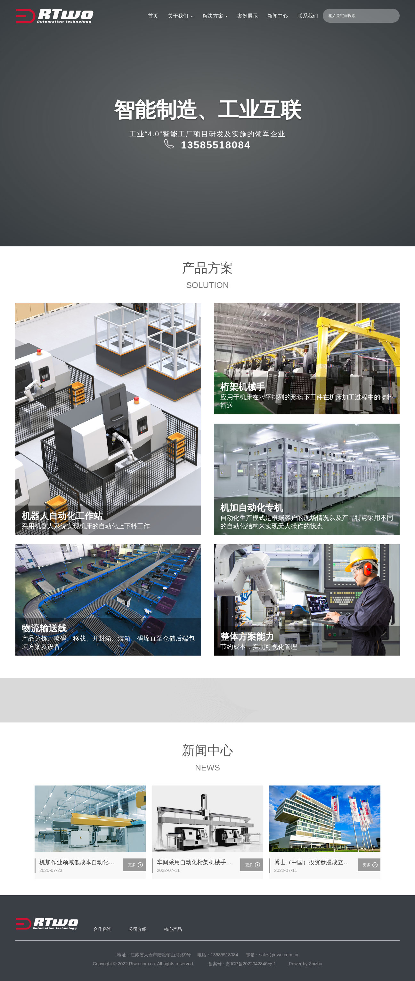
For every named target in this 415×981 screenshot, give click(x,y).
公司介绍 (138, 929)
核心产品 (173, 929)
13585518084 (224, 954)
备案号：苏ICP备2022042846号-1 (242, 963)
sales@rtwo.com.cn (278, 954)
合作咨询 (102, 929)
